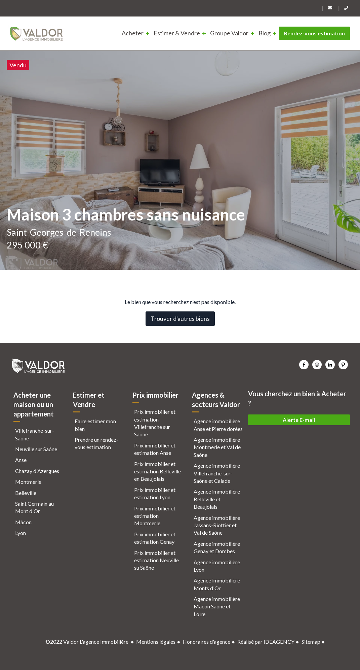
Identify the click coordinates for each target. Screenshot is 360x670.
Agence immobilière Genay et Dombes (217, 547)
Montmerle (28, 481)
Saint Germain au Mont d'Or (34, 507)
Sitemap (311, 641)
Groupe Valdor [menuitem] (229, 33)
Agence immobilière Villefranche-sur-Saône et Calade (217, 473)
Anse (21, 460)
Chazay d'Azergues (37, 471)
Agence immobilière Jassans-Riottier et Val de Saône (217, 525)
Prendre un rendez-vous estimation (96, 443)
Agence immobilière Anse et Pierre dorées (218, 425)
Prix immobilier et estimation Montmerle (154, 516)
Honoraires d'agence (206, 641)
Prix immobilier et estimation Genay (154, 538)
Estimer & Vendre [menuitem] (177, 33)
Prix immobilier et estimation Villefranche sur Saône (154, 422)
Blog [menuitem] (264, 33)
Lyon (20, 533)
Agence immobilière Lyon (217, 566)
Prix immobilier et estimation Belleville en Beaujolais (157, 471)
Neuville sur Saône (36, 449)
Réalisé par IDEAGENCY (265, 641)
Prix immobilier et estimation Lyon (154, 493)
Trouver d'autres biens (180, 318)
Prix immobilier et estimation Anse (154, 449)
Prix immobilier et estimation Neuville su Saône (156, 560)
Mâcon (23, 522)
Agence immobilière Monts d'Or (217, 584)
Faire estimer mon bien (95, 425)
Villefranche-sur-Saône (34, 434)
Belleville (25, 493)
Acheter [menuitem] (133, 33)
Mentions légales (155, 641)
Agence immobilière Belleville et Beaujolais (217, 499)
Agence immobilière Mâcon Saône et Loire (217, 606)
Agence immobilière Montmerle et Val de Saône (217, 447)
